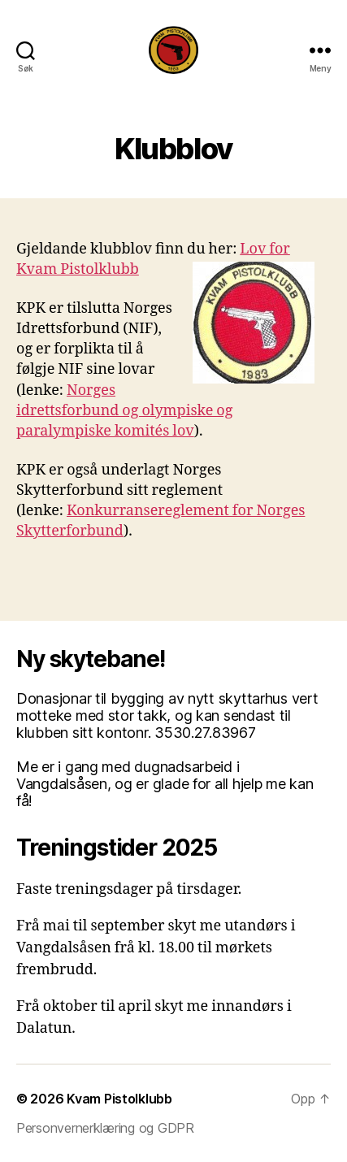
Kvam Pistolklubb (119, 1098)
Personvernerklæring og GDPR (105, 1128)
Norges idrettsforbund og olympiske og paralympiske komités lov (124, 410)
